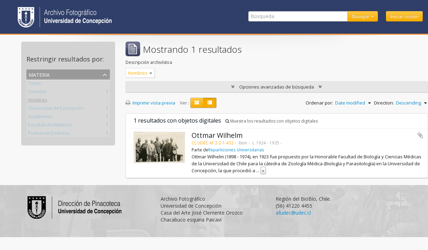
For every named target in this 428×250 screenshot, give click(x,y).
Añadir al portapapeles (420, 135)
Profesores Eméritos (49, 134)
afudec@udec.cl (293, 212)
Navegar (361, 16)
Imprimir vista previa (150, 103)
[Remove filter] (151, 72)
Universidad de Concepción (56, 109)
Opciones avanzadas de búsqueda (276, 87)
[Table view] (210, 103)
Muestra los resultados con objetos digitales (271, 121)
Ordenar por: (319, 103)
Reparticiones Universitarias (236, 149)
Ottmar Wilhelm (217, 135)
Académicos (40, 118)
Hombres (37, 101)
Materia (39, 74)
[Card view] (196, 103)
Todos (34, 84)
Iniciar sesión (404, 16)
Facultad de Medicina (50, 126)
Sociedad (37, 93)
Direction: (384, 103)
